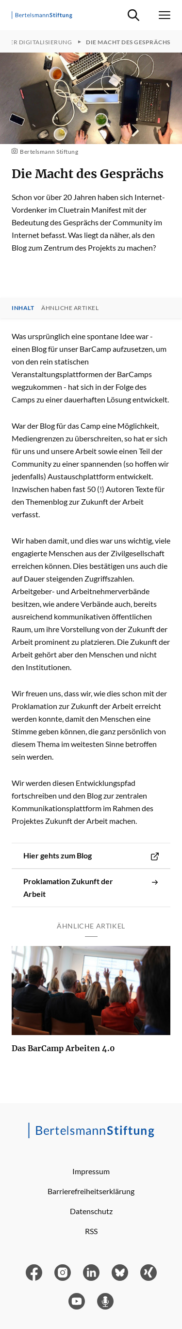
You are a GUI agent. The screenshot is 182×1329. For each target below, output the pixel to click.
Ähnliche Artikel (70, 308)
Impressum (91, 1171)
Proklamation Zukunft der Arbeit (91, 887)
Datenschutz (91, 1211)
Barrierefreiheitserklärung (91, 1191)
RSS (91, 1231)
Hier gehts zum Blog (91, 855)
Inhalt (23, 308)
